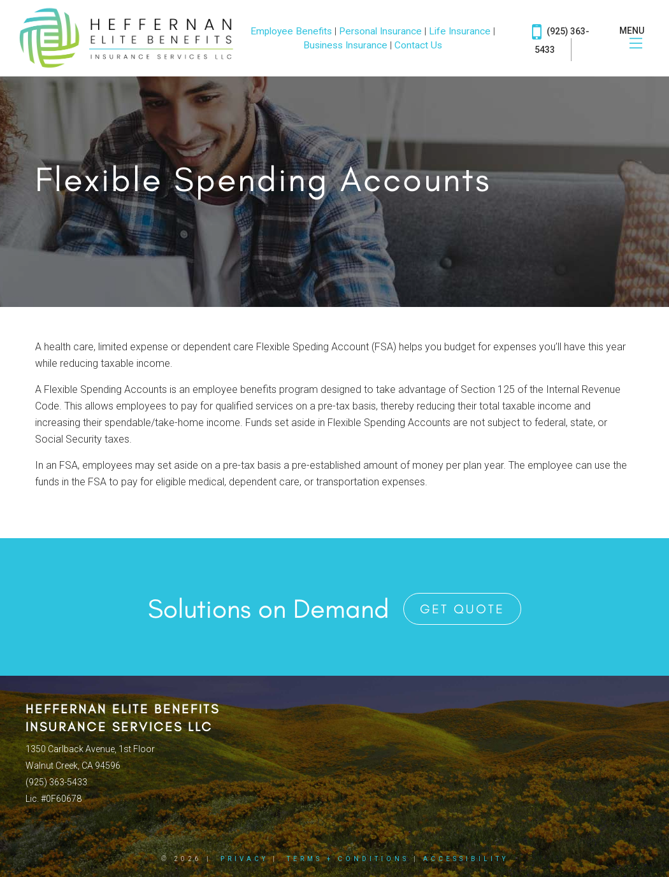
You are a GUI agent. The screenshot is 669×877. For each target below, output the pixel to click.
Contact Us (418, 45)
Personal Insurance (380, 31)
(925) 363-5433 (560, 38)
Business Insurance (345, 45)
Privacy (244, 858)
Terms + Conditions (348, 858)
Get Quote (462, 609)
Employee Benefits (291, 31)
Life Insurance (460, 31)
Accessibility (465, 858)
